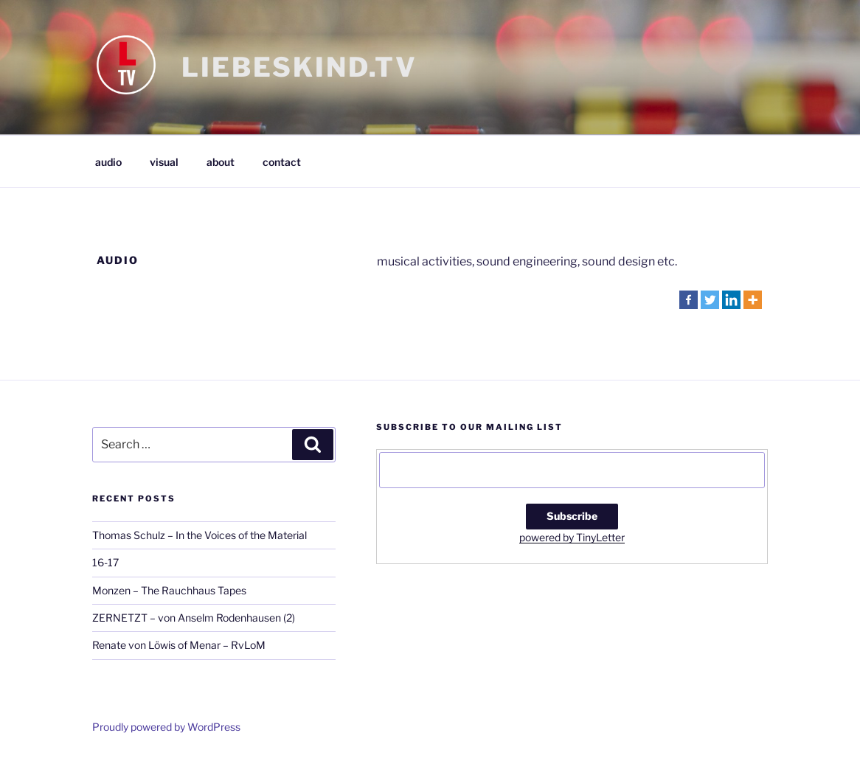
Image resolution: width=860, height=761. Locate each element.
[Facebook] (688, 300)
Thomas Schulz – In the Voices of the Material (199, 535)
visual (164, 162)
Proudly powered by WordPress (166, 726)
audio (108, 162)
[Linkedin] (731, 300)
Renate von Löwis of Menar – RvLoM (179, 645)
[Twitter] (710, 300)
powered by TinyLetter (572, 537)
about (221, 162)
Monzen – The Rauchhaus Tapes (169, 590)
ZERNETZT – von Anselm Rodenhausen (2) (193, 617)
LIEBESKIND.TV (299, 67)
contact (282, 162)
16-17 (105, 562)
